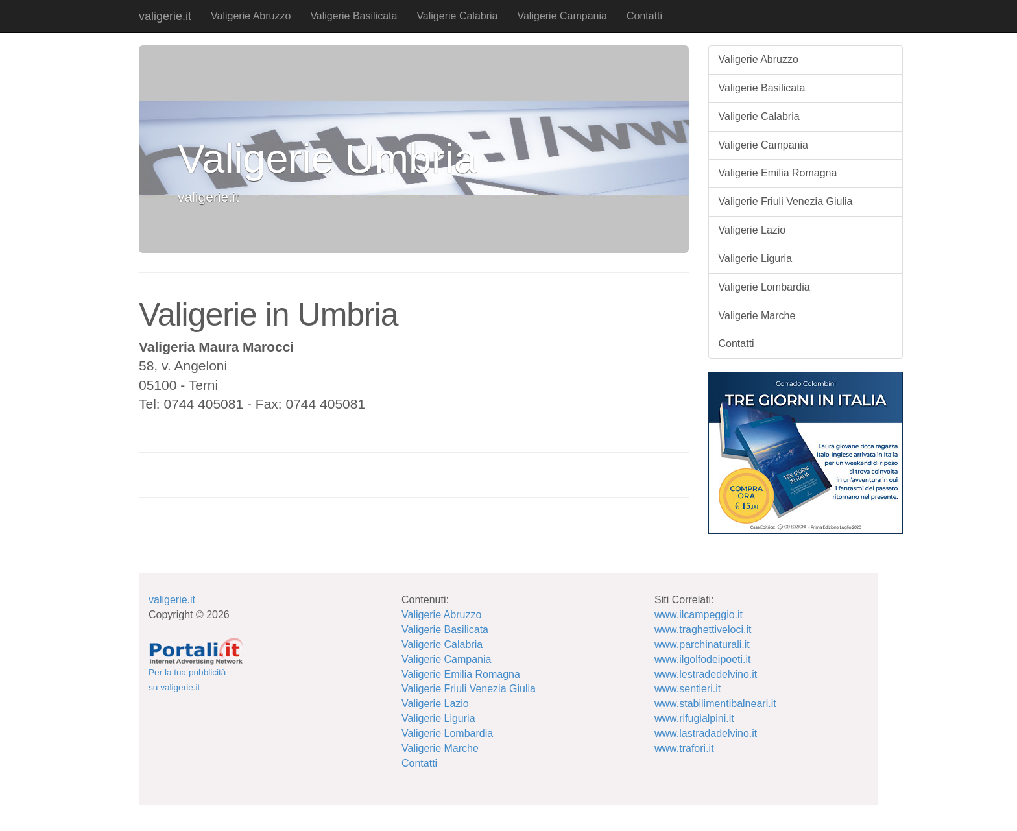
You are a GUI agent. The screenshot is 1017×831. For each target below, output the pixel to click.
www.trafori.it (684, 748)
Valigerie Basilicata (353, 15)
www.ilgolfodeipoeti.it (702, 659)
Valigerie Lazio (752, 229)
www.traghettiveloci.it (702, 629)
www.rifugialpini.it (694, 718)
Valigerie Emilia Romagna (778, 172)
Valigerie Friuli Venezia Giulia (786, 201)
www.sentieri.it (687, 688)
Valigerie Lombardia (764, 287)
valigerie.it (165, 16)
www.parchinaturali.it (702, 644)
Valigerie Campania (561, 15)
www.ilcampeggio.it (698, 614)
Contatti (644, 15)
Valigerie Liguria (756, 258)
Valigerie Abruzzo (251, 15)
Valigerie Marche (757, 315)
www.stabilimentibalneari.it (715, 703)
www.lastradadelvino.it (705, 733)
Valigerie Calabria (456, 15)
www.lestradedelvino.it (705, 674)
